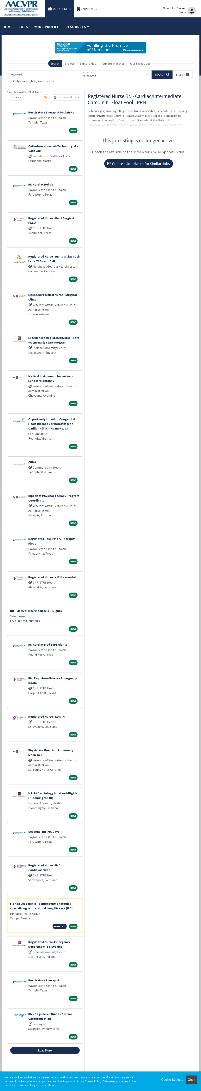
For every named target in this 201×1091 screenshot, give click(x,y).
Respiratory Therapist (43, 980)
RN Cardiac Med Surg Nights (47, 644)
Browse (70, 63)
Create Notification (66, 97)
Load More (45, 1050)
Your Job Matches (112, 63)
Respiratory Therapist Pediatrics (51, 112)
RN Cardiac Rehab (40, 184)
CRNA (32, 462)
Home (8, 27)
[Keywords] (44, 74)
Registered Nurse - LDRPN (46, 716)
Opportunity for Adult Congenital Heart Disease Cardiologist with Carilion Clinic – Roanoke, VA (51, 423)
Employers (87, 8)
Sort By (14, 97)
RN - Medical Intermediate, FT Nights (36, 611)
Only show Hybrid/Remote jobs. (34, 81)
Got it (191, 1079)
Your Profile (46, 27)
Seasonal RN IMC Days (43, 831)
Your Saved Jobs (140, 63)
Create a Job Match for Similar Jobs (138, 163)
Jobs (23, 27)
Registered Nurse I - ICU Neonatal (52, 577)
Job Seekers (59, 8)
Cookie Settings (172, 1079)
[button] (182, 74)
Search (55, 63)
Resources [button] (76, 27)
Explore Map (88, 63)
